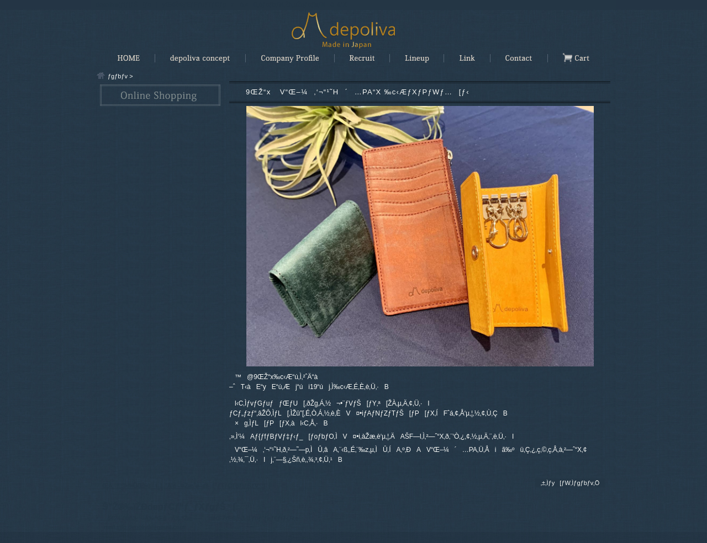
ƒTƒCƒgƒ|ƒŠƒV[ (241, 485)
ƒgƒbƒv (118, 76)
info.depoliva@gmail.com (150, 527)
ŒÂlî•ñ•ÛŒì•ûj (129, 485)
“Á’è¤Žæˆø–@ (187, 485)
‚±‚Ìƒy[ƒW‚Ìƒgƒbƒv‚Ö (570, 483)
